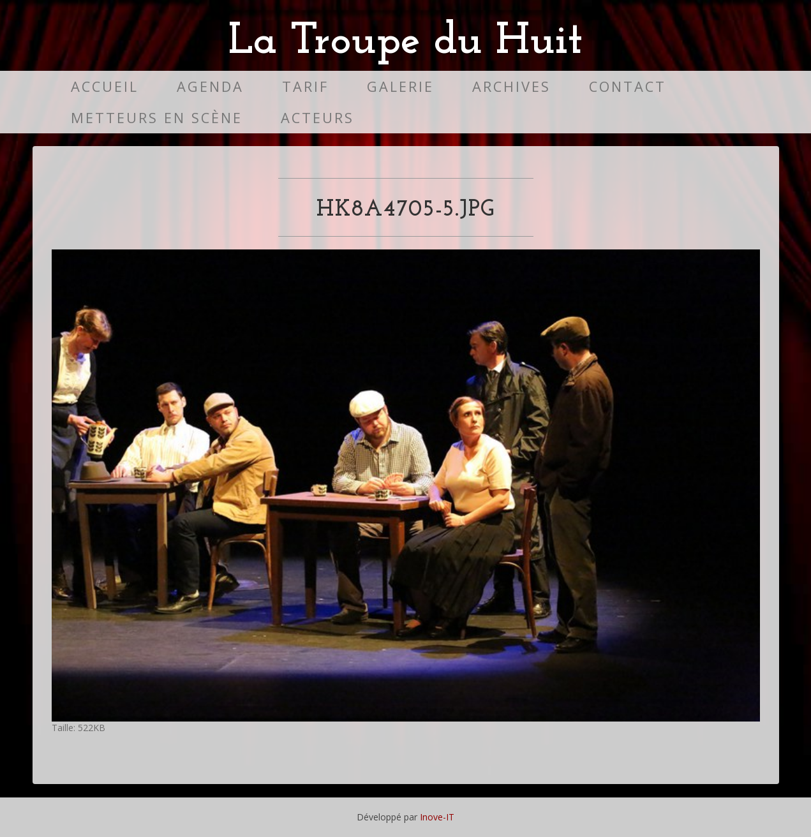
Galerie (400, 86)
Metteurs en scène (156, 117)
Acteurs (317, 117)
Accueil (104, 86)
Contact (627, 86)
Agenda (210, 86)
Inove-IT (437, 817)
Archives (511, 86)
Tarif (305, 86)
